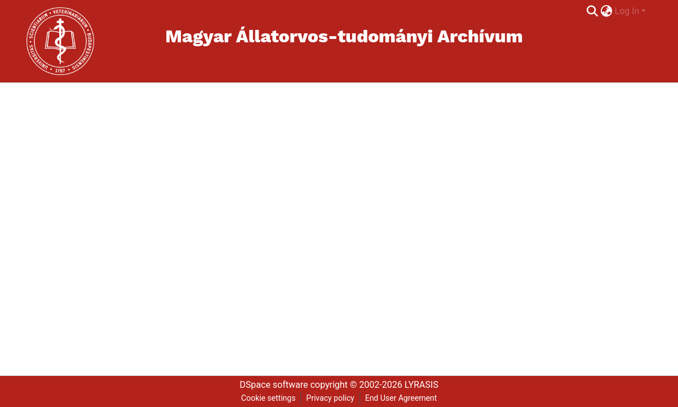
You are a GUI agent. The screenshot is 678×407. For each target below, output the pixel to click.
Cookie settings (268, 397)
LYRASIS (421, 384)
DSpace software (274, 384)
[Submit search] (593, 11)
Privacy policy (330, 397)
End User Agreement (401, 397)
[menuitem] (607, 11)
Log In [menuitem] (627, 11)
